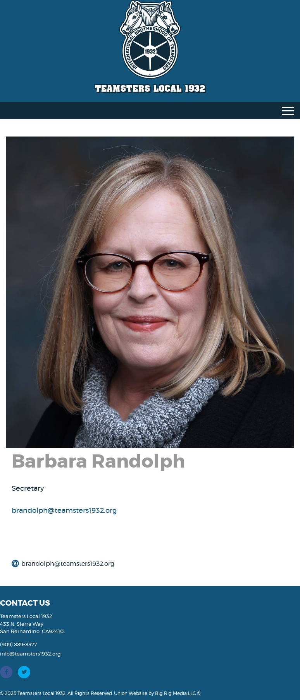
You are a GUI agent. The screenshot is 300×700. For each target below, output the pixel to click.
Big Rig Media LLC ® (177, 693)
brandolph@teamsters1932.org (64, 510)
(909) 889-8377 (18, 644)
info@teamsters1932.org (30, 654)
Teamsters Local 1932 (150, 88)
